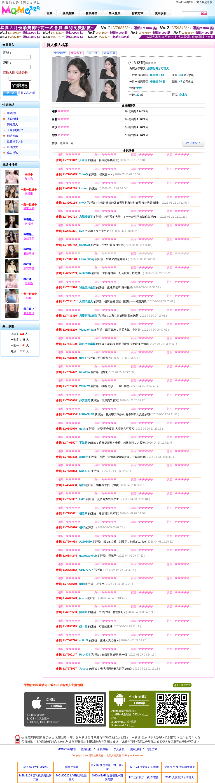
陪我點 (29, 283)
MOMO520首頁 (67, 749)
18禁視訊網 (71, 767)
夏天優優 (28, 313)
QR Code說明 (182, 685)
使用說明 (135, 749)
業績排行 (12, 113)
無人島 (29, 178)
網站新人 (12, 124)
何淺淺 (29, 223)
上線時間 (12, 118)
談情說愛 (12, 147)
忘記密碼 (29, 92)
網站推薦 (12, 135)
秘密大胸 (28, 208)
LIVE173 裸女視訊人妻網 (144, 767)
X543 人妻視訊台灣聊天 (179, 777)
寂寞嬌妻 (28, 268)
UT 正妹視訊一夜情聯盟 (143, 777)
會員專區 (102, 749)
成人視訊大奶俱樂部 (35, 767)
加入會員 (119, 749)
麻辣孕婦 (28, 253)
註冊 (20, 92)
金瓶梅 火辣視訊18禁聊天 (179, 767)
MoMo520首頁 (184, 2)
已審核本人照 (15, 141)
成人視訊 (12, 152)
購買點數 (85, 749)
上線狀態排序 (15, 130)
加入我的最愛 (204, 2)
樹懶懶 (29, 193)
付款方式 (152, 749)
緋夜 (29, 297)
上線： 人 (19, 333)
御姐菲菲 (28, 238)
